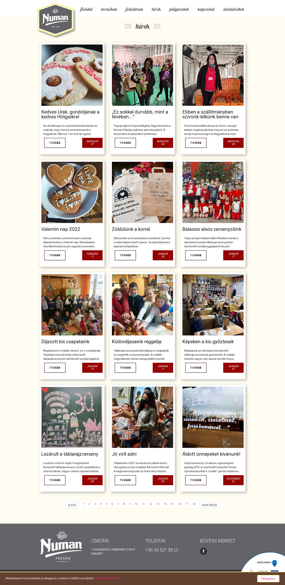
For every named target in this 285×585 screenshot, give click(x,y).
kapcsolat (206, 9)
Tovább (54, 142)
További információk (108, 579)
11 (143, 503)
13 (157, 503)
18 (194, 503)
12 (150, 503)
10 (136, 503)
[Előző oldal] (72, 505)
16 (179, 503)
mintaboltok (233, 9)
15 (172, 503)
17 (186, 503)
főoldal (86, 9)
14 (165, 503)
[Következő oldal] (210, 505)
